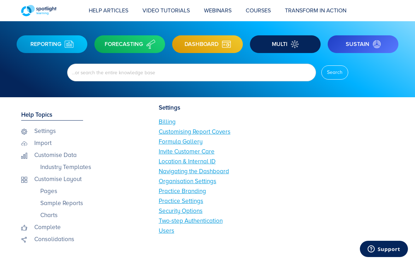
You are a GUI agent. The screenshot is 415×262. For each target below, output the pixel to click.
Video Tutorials (166, 10)
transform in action (315, 10)
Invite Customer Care (187, 151)
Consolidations (54, 239)
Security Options (181, 211)
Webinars (218, 10)
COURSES (258, 10)
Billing (167, 122)
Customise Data (55, 155)
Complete (47, 227)
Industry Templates (65, 167)
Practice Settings (181, 201)
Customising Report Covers (194, 131)
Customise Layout (58, 179)
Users (166, 230)
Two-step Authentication (191, 221)
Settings (45, 131)
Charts (49, 215)
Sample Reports (61, 203)
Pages (48, 191)
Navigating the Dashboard (194, 171)
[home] (51, 10)
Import (43, 143)
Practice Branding (182, 191)
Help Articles (108, 10)
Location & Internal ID (187, 161)
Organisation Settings (187, 181)
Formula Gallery (181, 141)
